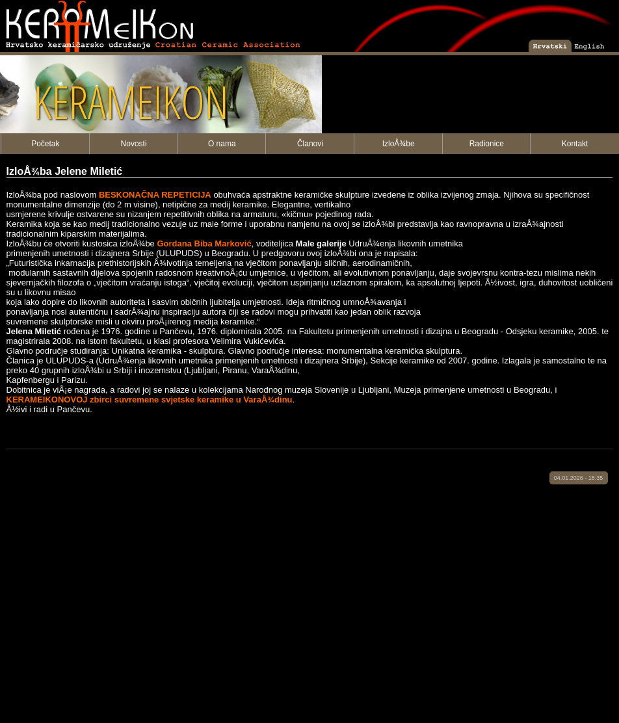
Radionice (486, 143)
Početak (45, 143)
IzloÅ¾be (398, 143)
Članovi (310, 143)
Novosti (134, 143)
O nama (222, 143)
